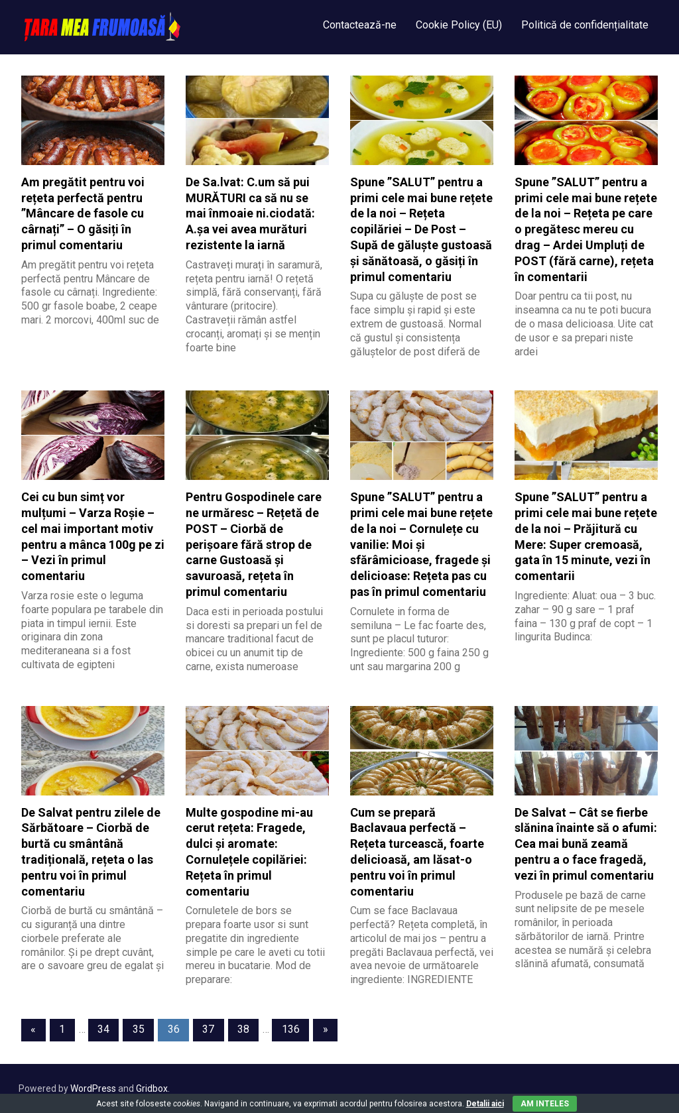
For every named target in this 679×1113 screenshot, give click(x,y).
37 (208, 1029)
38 (243, 1029)
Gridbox (152, 1088)
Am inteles (545, 1103)
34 (103, 1029)
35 (139, 1029)
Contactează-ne (360, 25)
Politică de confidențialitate (584, 25)
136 (291, 1029)
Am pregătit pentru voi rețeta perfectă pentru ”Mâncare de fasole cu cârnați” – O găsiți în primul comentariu (83, 213)
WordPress (93, 1088)
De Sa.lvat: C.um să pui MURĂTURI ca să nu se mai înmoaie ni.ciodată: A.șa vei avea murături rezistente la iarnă (250, 213)
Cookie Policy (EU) (459, 25)
